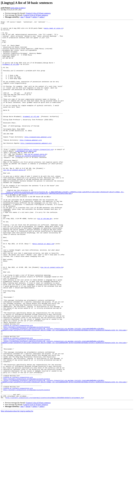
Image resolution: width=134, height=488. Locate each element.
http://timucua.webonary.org (31, 164)
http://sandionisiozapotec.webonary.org (35, 167)
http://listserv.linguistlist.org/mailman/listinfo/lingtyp (26, 388)
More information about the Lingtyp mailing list (17, 486)
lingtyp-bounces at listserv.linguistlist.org (35, 175)
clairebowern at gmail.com (25, 177)
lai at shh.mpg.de (45, 258)
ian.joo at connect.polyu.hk (35, 180)
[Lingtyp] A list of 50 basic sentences (38, 13)
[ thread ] (28, 17)
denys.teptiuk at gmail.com (43, 288)
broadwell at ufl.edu (11, 73)
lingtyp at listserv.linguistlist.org (30, 182)
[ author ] (42, 17)
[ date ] (22, 17)
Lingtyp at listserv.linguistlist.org (18, 386)
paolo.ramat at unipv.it (18, 8)
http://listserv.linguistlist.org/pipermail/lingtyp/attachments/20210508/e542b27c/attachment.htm (44, 473)
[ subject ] (35, 17)
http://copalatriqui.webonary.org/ (37, 160)
